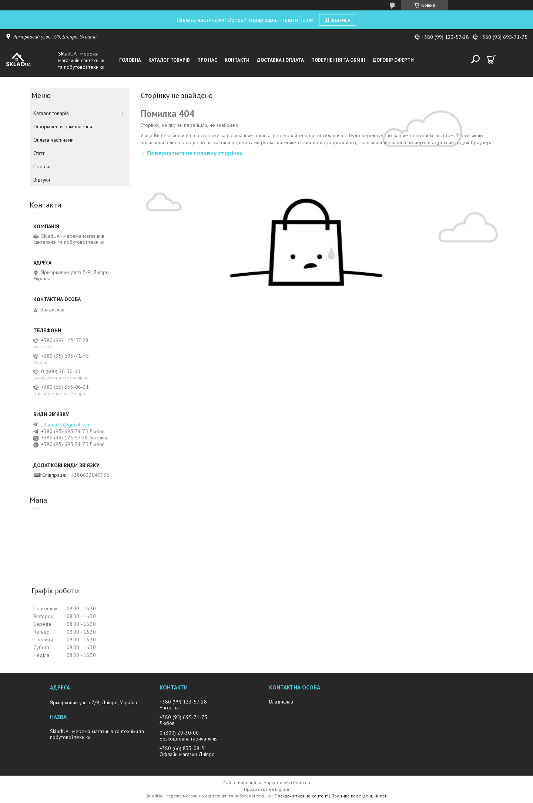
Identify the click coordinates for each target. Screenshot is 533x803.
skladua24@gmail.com (65, 425)
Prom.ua (301, 782)
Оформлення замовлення (62, 126)
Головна (130, 60)
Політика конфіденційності (359, 796)
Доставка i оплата (280, 60)
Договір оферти (393, 60)
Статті (39, 153)
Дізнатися (337, 19)
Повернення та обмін (338, 60)
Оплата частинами (53, 139)
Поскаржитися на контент (301, 796)
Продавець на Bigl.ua (266, 789)
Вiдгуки (41, 179)
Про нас (207, 60)
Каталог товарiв (169, 60)
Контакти (237, 60)
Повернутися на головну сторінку (194, 153)
